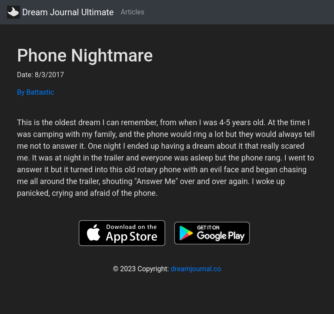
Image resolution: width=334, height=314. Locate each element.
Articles (132, 12)
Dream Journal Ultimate (60, 12)
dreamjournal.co (195, 269)
